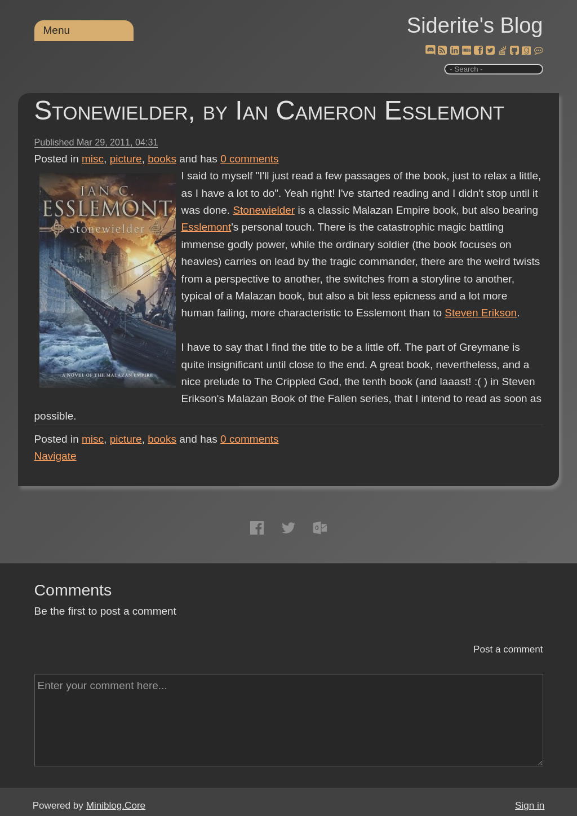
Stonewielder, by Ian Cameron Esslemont (269, 110)
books (162, 159)
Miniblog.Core (115, 805)
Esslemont (206, 227)
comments (249, 159)
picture (126, 159)
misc (93, 159)
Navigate (55, 456)
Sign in (529, 805)
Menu (56, 30)
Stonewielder (264, 210)
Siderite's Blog (475, 25)
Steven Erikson (481, 313)
